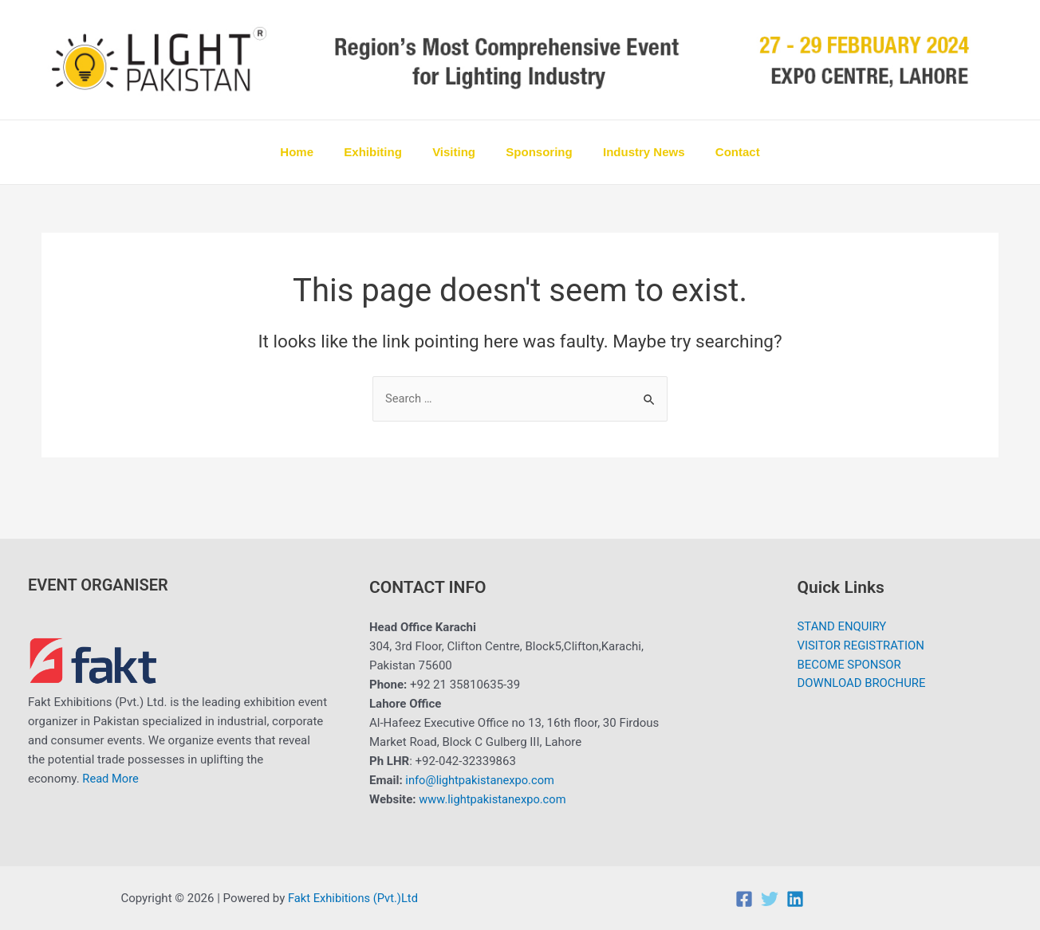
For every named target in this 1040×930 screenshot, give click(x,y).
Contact (721, 152)
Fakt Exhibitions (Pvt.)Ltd (354, 898)
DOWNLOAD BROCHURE (861, 685)
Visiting (457, 152)
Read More (111, 779)
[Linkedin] (795, 899)
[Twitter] (769, 899)
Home (313, 152)
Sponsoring (535, 152)
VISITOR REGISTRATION (861, 647)
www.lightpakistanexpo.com (494, 800)
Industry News (634, 152)
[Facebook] (744, 899)
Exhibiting (383, 152)
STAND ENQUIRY (842, 628)
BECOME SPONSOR (849, 666)
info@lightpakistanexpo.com (481, 781)
